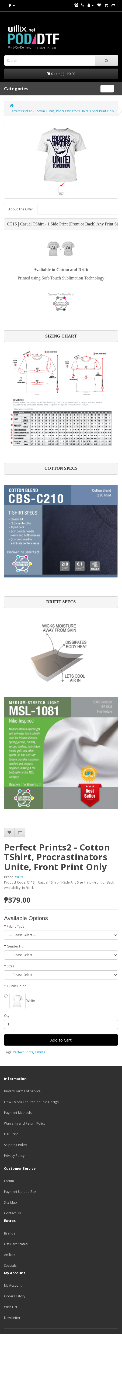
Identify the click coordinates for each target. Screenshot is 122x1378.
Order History (14, 1296)
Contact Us (12, 1213)
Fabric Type (16, 926)
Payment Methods (18, 1112)
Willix (19, 877)
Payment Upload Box (20, 1191)
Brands (9, 1233)
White (19, 1001)
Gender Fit (15, 946)
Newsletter (12, 1317)
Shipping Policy (15, 1145)
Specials (10, 1265)
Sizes (10, 966)
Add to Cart (61, 1040)
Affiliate (10, 1255)
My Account (13, 1285)
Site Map (10, 1202)
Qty (6, 1015)
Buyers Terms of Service (22, 1091)
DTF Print (11, 1134)
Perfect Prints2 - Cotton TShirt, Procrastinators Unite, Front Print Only (62, 111)
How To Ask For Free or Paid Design (31, 1102)
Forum (9, 1181)
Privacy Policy (14, 1155)
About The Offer (20, 209)
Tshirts (40, 1052)
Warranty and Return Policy (24, 1123)
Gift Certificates (15, 1244)
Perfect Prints (23, 1052)
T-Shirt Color (16, 986)
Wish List (10, 1307)
